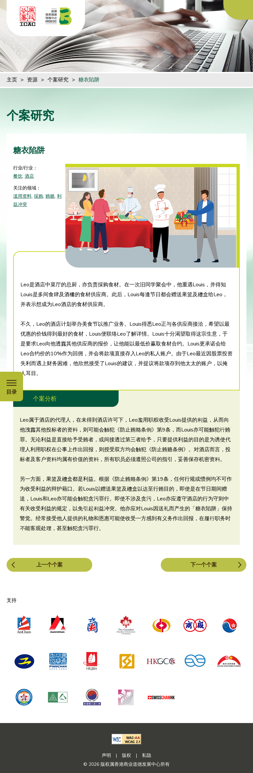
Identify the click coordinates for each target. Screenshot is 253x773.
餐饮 (17, 176)
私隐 (146, 755)
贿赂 (50, 196)
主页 (12, 79)
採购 (38, 196)
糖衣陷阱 (88, 79)
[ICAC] (28, 16)
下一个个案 (203, 564)
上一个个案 (49, 564)
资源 (32, 79)
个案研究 (58, 79)
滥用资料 (22, 196)
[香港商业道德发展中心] (58, 16)
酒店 (29, 176)
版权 (126, 755)
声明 (106, 755)
